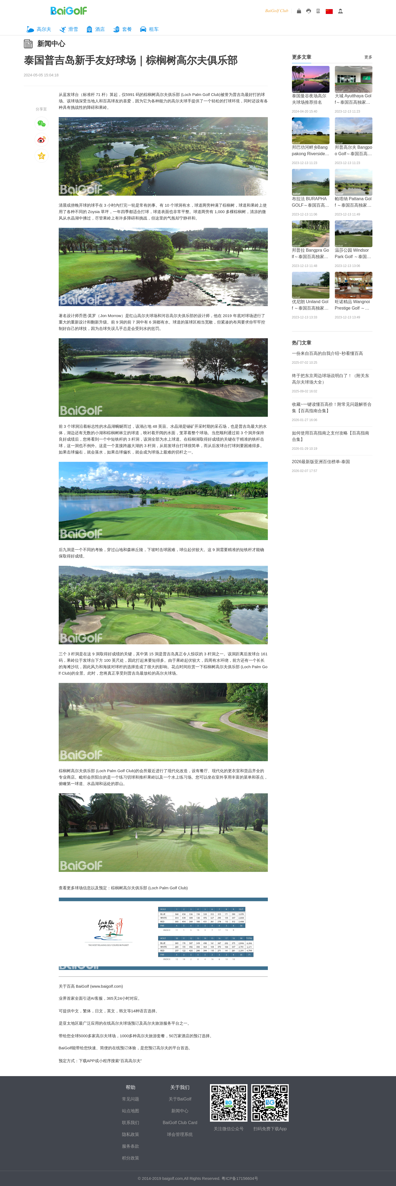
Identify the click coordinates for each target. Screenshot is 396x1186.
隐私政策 (130, 1134)
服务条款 (130, 1146)
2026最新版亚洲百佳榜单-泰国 (321, 461)
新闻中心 (51, 44)
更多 (368, 57)
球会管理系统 (180, 1134)
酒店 (100, 29)
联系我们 (130, 1122)
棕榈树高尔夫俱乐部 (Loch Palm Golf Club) (182, 94)
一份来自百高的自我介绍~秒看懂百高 (327, 353)
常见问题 (130, 1099)
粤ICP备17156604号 (239, 1178)
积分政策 (130, 1158)
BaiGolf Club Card (180, 1122)
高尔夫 (44, 29)
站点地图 (130, 1111)
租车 (154, 29)
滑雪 (73, 29)
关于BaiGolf (180, 1099)
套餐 (127, 29)
